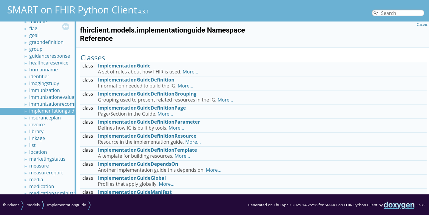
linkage (37, 138)
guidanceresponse (49, 56)
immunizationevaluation (56, 97)
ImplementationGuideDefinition (136, 79)
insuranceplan (45, 117)
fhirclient (11, 205)
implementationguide (53, 111)
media (36, 179)
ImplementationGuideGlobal (132, 178)
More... (190, 71)
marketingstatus (47, 159)
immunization (44, 90)
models (33, 205)
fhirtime (38, 21)
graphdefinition (46, 42)
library (36, 131)
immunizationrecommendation (63, 104)
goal (33, 35)
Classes (422, 24)
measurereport (46, 172)
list (32, 145)
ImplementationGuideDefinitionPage (142, 108)
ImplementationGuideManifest (135, 192)
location (38, 152)
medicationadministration (58, 193)
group (35, 49)
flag (33, 28)
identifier (39, 76)
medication (41, 186)
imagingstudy (44, 83)
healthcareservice (48, 62)
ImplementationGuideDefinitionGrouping (147, 93)
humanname (43, 69)
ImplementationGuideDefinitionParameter (149, 122)
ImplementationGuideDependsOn (138, 164)
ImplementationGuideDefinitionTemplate (147, 150)
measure (39, 165)
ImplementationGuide (124, 65)
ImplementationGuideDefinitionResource (147, 136)
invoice (37, 124)
